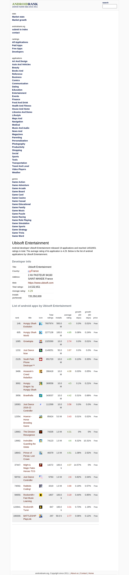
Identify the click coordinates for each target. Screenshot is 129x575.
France (35, 271)
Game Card (17, 194)
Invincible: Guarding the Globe (29, 443)
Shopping (17, 150)
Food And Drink (20, 102)
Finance (16, 99)
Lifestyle (16, 115)
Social (15, 153)
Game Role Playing (21, 220)
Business (17, 77)
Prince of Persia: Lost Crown (29, 456)
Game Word (18, 236)
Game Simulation (20, 223)
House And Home (21, 109)
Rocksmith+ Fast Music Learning (29, 498)
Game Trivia (18, 233)
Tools (15, 160)
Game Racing (19, 217)
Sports (15, 156)
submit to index (20, 29)
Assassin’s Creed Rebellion (28, 374)
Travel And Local (20, 166)
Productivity (18, 147)
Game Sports (18, 226)
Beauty (15, 67)
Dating (15, 86)
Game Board (18, 191)
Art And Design (19, 61)
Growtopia (28, 341)
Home (91, 573)
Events (15, 96)
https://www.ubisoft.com (40, 283)
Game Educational (21, 204)
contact (16, 32)
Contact (83, 573)
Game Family (18, 207)
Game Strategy (19, 229)
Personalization (20, 140)
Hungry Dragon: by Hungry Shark (29, 386)
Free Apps (17, 48)
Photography (18, 144)
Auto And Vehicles (21, 64)
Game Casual (19, 201)
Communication (20, 83)
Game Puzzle (18, 214)
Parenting (17, 137)
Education (17, 90)
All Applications (20, 42)
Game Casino (19, 198)
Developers (17, 52)
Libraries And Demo (22, 112)
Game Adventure (20, 185)
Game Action (18, 182)
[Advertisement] (74, 4)
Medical (16, 125)
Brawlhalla (28, 395)
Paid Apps (17, 45)
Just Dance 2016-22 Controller (28, 407)
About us (74, 573)
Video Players (19, 169)
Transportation (19, 163)
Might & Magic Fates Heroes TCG (29, 468)
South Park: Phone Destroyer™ (29, 362)
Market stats (18, 17)
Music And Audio (20, 128)
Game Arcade (19, 188)
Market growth (19, 20)
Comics (16, 80)
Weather (16, 172)
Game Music (18, 210)
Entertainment (19, 93)
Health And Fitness (21, 106)
